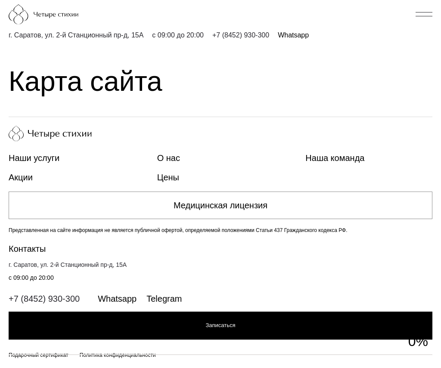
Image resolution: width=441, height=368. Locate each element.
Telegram (164, 298)
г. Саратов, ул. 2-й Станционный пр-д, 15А (76, 35)
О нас (168, 158)
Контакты (27, 249)
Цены (168, 177)
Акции (21, 177)
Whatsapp (293, 35)
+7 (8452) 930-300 (240, 35)
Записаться (220, 325)
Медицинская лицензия (220, 205)
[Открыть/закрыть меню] (424, 14)
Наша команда (334, 158)
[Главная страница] (58, 14)
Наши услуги (34, 158)
